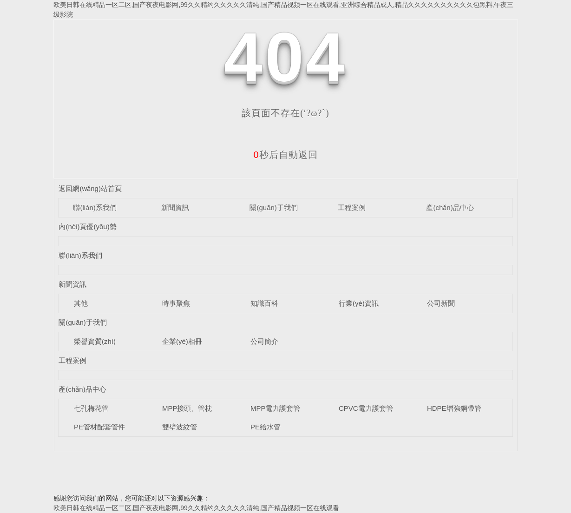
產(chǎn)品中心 (449, 207)
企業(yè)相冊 (182, 341)
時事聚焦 (176, 303)
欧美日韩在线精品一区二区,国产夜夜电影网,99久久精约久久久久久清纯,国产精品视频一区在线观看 (196, 508)
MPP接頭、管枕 (187, 408)
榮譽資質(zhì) (95, 341)
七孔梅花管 (91, 408)
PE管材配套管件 (99, 427)
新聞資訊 (175, 207)
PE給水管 (265, 427)
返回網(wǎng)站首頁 (90, 188)
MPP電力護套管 (275, 408)
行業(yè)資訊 (359, 303)
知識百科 (264, 303)
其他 (81, 303)
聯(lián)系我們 (94, 207)
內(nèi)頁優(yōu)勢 (87, 226)
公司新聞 (441, 303)
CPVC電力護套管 (366, 408)
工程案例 (352, 207)
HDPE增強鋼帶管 (454, 408)
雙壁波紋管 (179, 427)
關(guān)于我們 (273, 207)
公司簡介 (264, 341)
